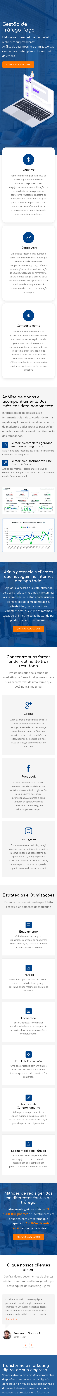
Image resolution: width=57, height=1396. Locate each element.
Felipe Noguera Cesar (43, 1391)
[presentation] (25, 1315)
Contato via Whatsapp (18, 65)
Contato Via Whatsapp (18, 1376)
